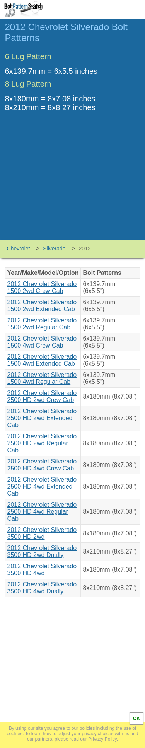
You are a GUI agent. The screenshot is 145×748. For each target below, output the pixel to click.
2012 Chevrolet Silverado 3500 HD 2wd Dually (42, 551)
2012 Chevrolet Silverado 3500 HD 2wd (42, 533)
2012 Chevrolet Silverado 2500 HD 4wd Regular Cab (42, 511)
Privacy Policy (102, 739)
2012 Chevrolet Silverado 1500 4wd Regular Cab (42, 378)
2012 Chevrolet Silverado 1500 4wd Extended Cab (42, 360)
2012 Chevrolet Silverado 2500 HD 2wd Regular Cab (42, 443)
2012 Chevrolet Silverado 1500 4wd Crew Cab (42, 342)
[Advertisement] (73, 182)
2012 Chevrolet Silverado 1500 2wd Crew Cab (42, 287)
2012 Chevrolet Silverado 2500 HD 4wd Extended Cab (42, 486)
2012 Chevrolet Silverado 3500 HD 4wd (42, 569)
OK (136, 718)
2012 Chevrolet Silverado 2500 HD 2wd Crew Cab (42, 396)
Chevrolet (18, 248)
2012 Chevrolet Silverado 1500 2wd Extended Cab (42, 305)
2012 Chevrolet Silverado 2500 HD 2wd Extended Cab (42, 418)
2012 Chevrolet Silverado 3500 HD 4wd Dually (42, 588)
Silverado (54, 248)
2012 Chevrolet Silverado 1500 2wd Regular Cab (42, 324)
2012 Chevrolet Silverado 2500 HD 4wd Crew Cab (42, 465)
